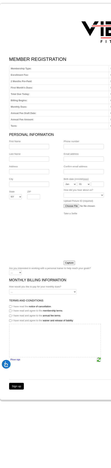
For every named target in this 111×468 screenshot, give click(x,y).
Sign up (16, 386)
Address (13, 166)
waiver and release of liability (58, 320)
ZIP (29, 191)
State (12, 191)
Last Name (15, 154)
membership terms (52, 310)
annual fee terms (51, 315)
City (11, 179)
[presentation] (36, 369)
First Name (15, 141)
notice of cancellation (40, 306)
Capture (69, 262)
